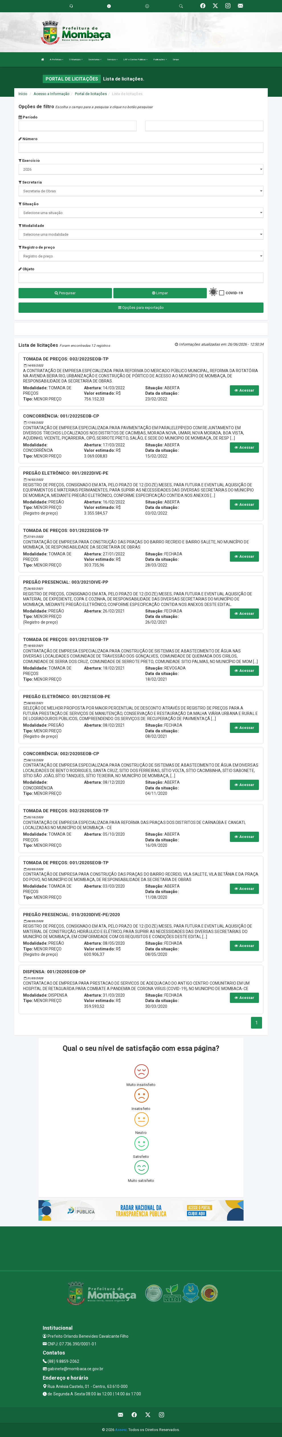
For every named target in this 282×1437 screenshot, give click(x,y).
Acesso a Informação (52, 94)
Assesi (121, 1430)
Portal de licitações (91, 94)
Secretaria (30, 182)
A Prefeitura (56, 59)
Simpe (176, 59)
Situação (28, 204)
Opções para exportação (141, 307)
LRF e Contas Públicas (135, 59)
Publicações (160, 59)
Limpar (160, 293)
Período (28, 117)
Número (28, 139)
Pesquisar (65, 293)
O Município (76, 59)
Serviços (112, 59)
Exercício (29, 160)
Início (23, 94)
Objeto (26, 269)
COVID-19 (234, 293)
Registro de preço (37, 247)
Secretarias (94, 59)
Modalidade (31, 225)
